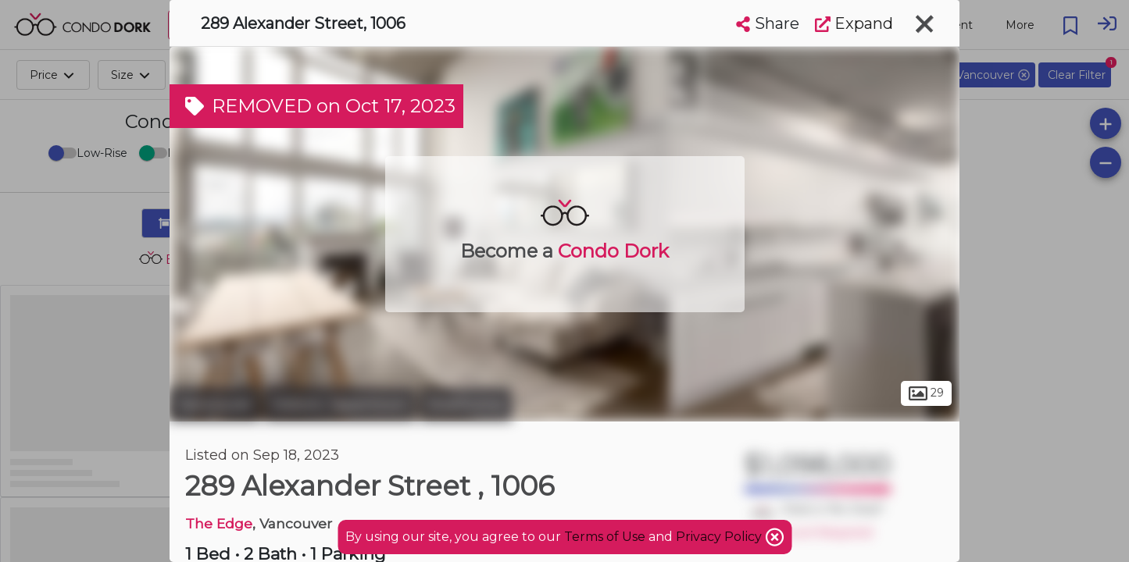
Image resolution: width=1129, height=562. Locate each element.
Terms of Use (604, 536)
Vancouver (214, 404)
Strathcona (465, 404)
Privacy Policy (720, 536)
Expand (854, 23)
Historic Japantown (340, 404)
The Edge (218, 523)
